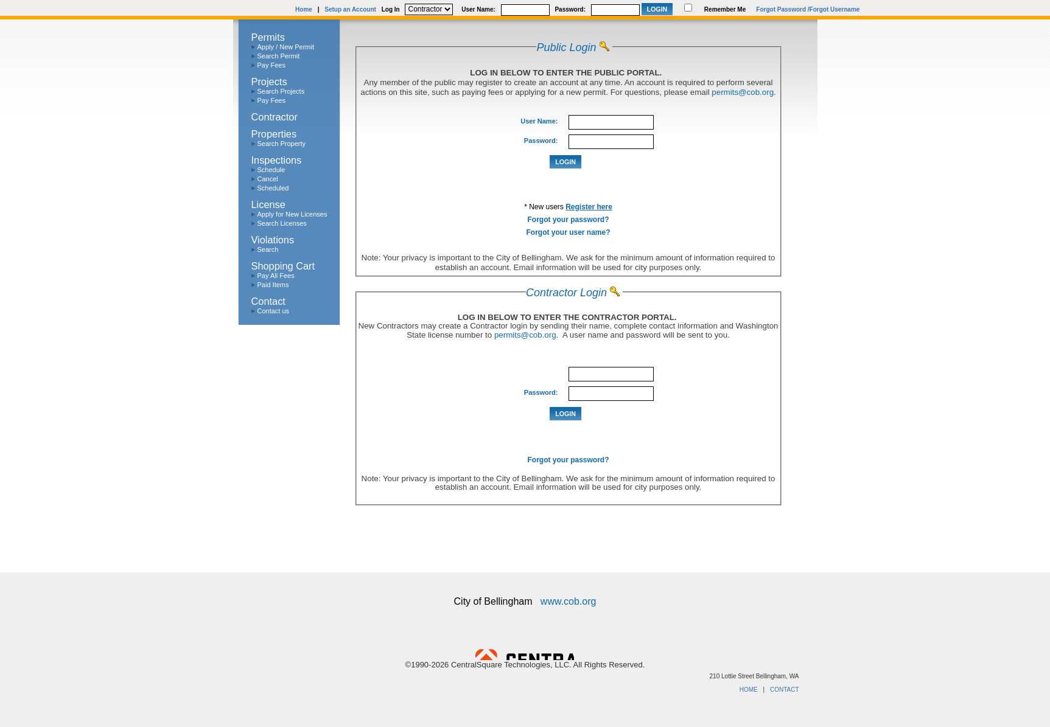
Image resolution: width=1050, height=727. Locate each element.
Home (303, 9)
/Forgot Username (834, 9)
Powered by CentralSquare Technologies (524, 654)
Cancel (267, 179)
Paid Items (273, 284)
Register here (588, 207)
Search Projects (281, 91)
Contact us (273, 311)
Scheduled (273, 188)
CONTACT (784, 689)
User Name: (478, 9)
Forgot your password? (568, 219)
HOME (749, 689)
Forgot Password (781, 9)
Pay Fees (271, 65)
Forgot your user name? (568, 232)
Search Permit (278, 56)
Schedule (271, 169)
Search (268, 249)
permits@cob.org (743, 92)
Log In (391, 9)
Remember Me (725, 9)
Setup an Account (350, 9)
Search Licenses (282, 223)
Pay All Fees (276, 275)
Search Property (281, 143)
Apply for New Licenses (292, 214)
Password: (570, 9)
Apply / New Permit (286, 46)
